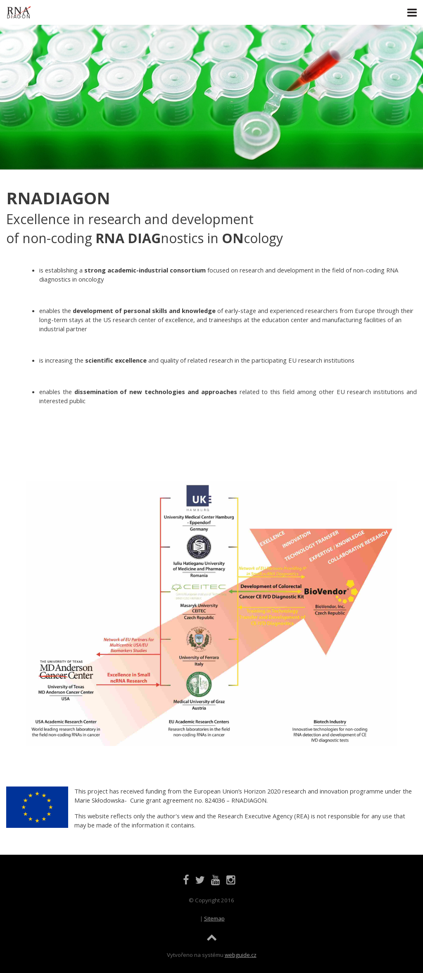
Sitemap (214, 918)
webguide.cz (241, 955)
